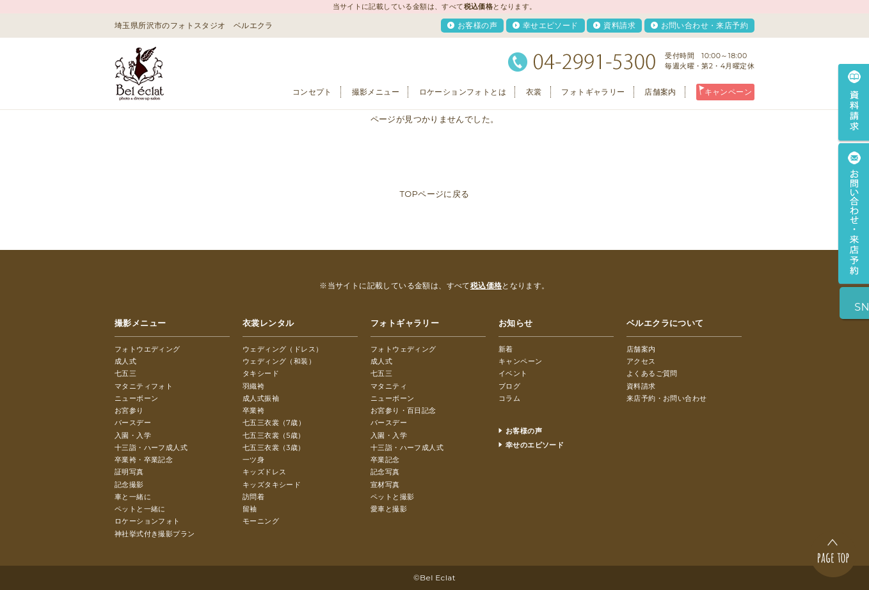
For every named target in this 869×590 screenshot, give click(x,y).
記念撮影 (129, 484)
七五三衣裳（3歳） (274, 447)
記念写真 (385, 471)
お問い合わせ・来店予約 (704, 25)
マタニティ (389, 386)
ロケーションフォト (147, 520)
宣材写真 (385, 484)
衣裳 (534, 92)
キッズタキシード (272, 484)
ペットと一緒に (140, 508)
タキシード (261, 373)
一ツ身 (253, 459)
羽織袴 (253, 386)
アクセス (641, 361)
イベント (513, 373)
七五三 (125, 373)
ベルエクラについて (665, 323)
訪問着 (253, 496)
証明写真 (129, 471)
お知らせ (515, 323)
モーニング (261, 520)
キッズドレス (264, 471)
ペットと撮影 (392, 496)
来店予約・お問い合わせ (666, 398)
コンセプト (312, 92)
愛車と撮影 (389, 508)
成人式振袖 (261, 398)
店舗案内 (660, 92)
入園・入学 (133, 435)
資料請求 (619, 25)
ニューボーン (136, 398)
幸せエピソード (550, 25)
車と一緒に (133, 496)
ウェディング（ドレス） (283, 349)
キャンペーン (728, 92)
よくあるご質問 (652, 373)
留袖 (250, 508)
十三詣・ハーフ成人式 (151, 447)
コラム (509, 398)
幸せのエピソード (535, 444)
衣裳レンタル (268, 323)
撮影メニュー (375, 92)
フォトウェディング (403, 349)
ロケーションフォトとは (462, 92)
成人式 (125, 361)
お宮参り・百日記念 (403, 410)
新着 (505, 349)
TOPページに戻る (434, 194)
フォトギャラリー (593, 92)
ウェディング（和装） (279, 361)
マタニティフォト (144, 386)
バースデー (133, 422)
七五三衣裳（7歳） (274, 422)
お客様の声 (477, 25)
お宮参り (129, 410)
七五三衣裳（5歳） (274, 435)
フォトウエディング (147, 349)
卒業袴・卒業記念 (144, 459)
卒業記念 (385, 459)
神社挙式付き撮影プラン (155, 533)
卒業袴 (253, 410)
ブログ (509, 386)
